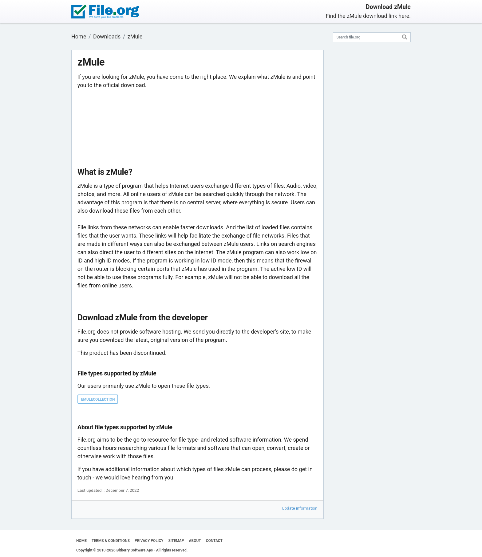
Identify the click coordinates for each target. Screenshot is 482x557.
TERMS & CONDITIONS (111, 541)
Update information (300, 508)
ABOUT (195, 541)
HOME (81, 541)
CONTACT (214, 541)
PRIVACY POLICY (149, 541)
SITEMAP (176, 541)
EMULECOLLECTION (98, 399)
